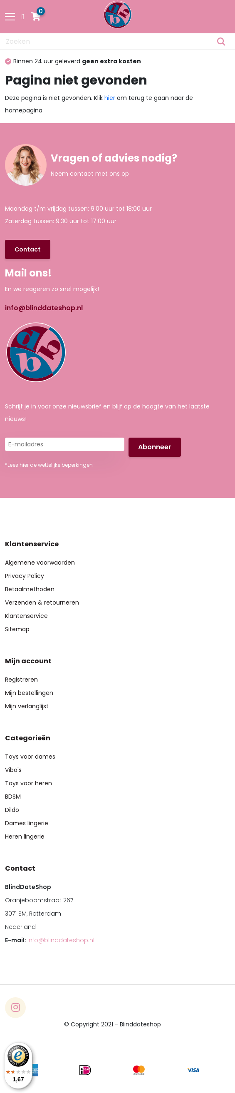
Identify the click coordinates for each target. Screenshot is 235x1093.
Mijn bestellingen (29, 693)
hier (109, 98)
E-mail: (49, 940)
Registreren (21, 679)
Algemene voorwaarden (40, 562)
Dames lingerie (26, 823)
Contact (28, 249)
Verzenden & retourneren (42, 602)
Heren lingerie (25, 836)
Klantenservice (26, 616)
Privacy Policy (24, 576)
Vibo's (13, 770)
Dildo (12, 810)
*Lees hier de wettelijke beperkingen (49, 464)
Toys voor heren (28, 783)
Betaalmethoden (29, 589)
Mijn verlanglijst (27, 706)
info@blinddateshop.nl (44, 308)
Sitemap (17, 629)
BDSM (13, 796)
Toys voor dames (30, 756)
